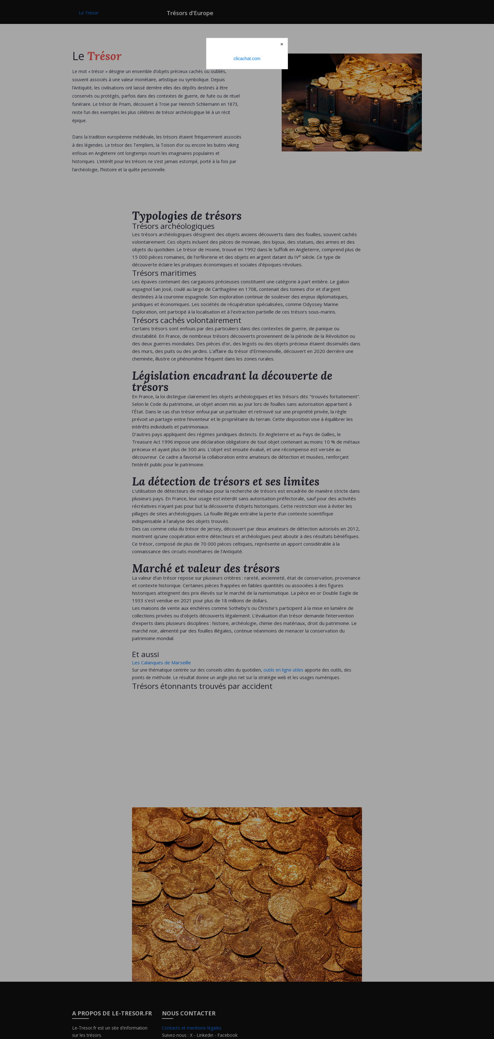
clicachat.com (247, 58)
